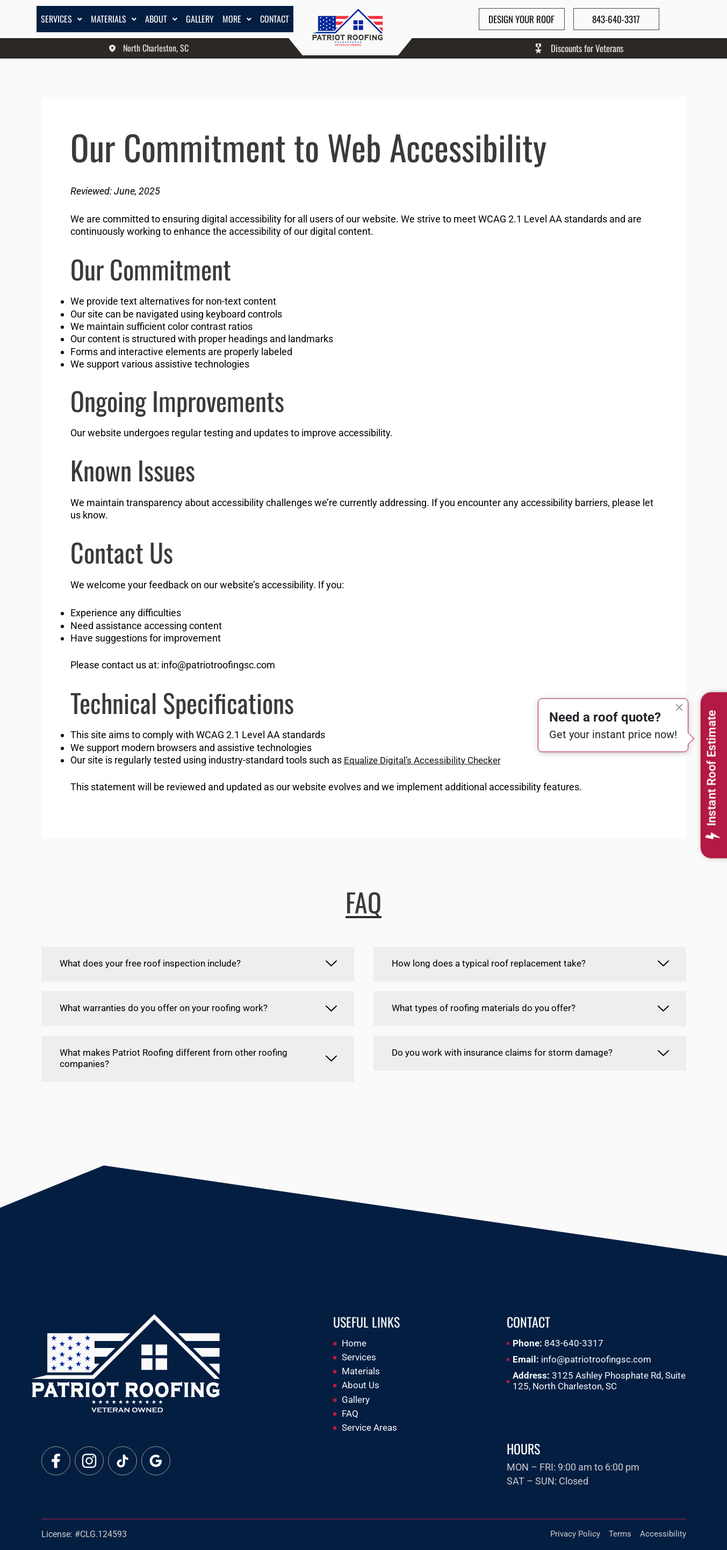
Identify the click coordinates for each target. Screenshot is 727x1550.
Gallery (200, 18)
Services (61, 18)
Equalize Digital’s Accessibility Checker (426, 760)
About (161, 18)
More (236, 18)
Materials (113, 18)
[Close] (679, 693)
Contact (274, 18)
